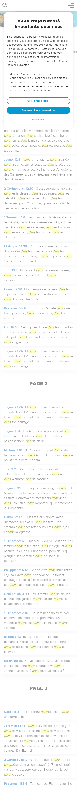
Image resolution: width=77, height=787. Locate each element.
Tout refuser (38, 119)
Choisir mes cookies (38, 101)
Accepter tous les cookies (38, 110)
